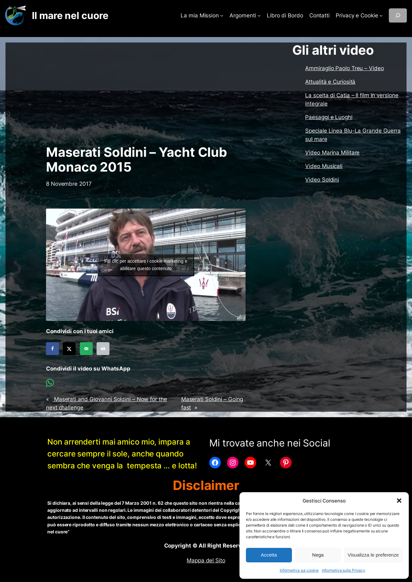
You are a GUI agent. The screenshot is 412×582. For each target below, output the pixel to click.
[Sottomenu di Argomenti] (259, 15)
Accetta (269, 555)
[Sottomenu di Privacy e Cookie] (381, 15)
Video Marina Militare (332, 152)
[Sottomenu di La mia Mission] (221, 15)
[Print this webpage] (103, 348)
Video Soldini (322, 179)
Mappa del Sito (206, 560)
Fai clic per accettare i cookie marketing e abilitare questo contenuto (145, 264)
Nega (318, 555)
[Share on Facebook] (52, 348)
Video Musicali (323, 166)
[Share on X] (69, 348)
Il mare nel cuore (70, 15)
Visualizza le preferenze (373, 555)
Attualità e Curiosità (330, 82)
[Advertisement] (146, 94)
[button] (399, 500)
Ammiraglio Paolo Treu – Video (344, 68)
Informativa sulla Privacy (344, 570)
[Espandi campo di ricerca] (398, 15)
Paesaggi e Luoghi (328, 117)
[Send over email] (86, 348)
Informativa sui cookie (299, 570)
